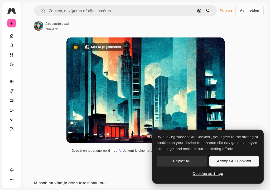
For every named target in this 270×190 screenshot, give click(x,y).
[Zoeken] (11, 45)
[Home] (11, 36)
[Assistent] (11, 129)
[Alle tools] (11, 81)
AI (120, 151)
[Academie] (11, 170)
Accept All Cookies (234, 161)
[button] (41, 11)
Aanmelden (249, 10)
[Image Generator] (11, 100)
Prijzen (225, 10)
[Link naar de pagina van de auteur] (38, 26)
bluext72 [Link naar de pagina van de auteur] (51, 29)
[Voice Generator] (11, 119)
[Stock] (11, 55)
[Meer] (11, 179)
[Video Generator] (11, 110)
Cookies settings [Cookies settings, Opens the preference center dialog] (207, 173)
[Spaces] (11, 91)
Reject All (181, 161)
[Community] (11, 64)
